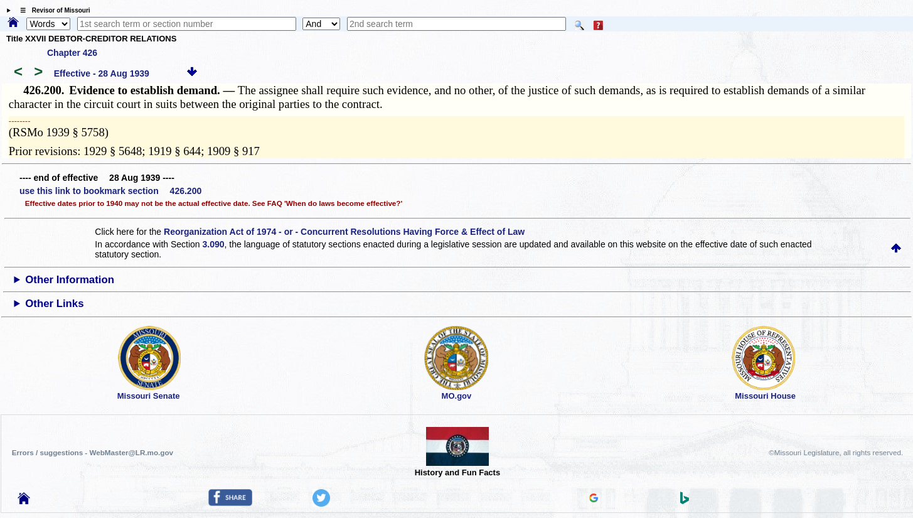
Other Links (54, 304)
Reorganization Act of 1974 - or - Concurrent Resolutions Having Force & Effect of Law (344, 232)
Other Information (69, 280)
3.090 (214, 244)
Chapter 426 (72, 53)
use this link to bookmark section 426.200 (110, 191)
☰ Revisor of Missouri (52, 10)
